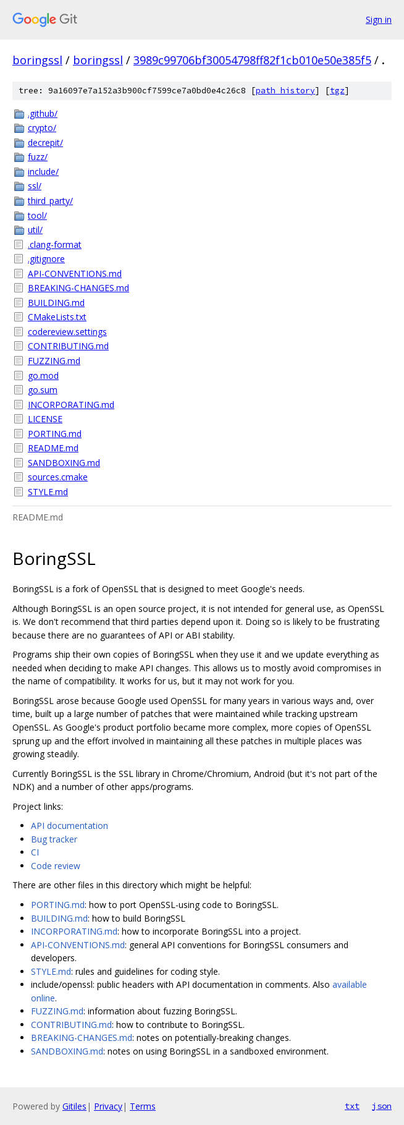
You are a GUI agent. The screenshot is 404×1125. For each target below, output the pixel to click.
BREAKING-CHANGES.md (78, 288)
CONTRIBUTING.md (68, 346)
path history (285, 90)
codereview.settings (67, 332)
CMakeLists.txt (57, 317)
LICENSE (45, 419)
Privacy (108, 1106)
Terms (143, 1106)
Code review (55, 866)
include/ (43, 171)
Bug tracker (54, 839)
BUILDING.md (56, 302)
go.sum (42, 390)
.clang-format (55, 244)
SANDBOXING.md (64, 463)
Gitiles (74, 1106)
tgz (337, 90)
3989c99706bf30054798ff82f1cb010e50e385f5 (252, 60)
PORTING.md (55, 433)
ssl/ (34, 186)
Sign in (379, 19)
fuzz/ (38, 157)
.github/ (42, 113)
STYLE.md (48, 492)
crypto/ (42, 128)
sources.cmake (58, 477)
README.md (53, 448)
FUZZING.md (54, 361)
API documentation (69, 825)
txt (352, 1105)
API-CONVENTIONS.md (75, 273)
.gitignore (46, 259)
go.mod (43, 375)
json (382, 1105)
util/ (35, 230)
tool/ (37, 215)
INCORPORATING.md (71, 404)
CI (35, 852)
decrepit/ (45, 142)
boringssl (37, 60)
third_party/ (50, 200)
